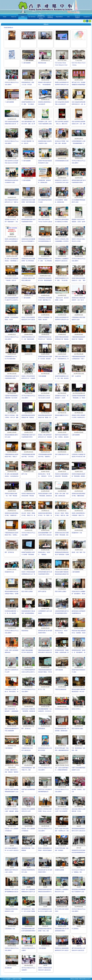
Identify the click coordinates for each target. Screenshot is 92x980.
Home (4, 16)
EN (87, 21)
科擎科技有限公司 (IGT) (85, 978)
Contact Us (87, 16)
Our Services (31, 16)
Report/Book (59, 16)
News (22, 16)
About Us (13, 16)
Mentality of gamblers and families (41, 17)
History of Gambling (50, 16)
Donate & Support (77, 16)
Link (68, 16)
